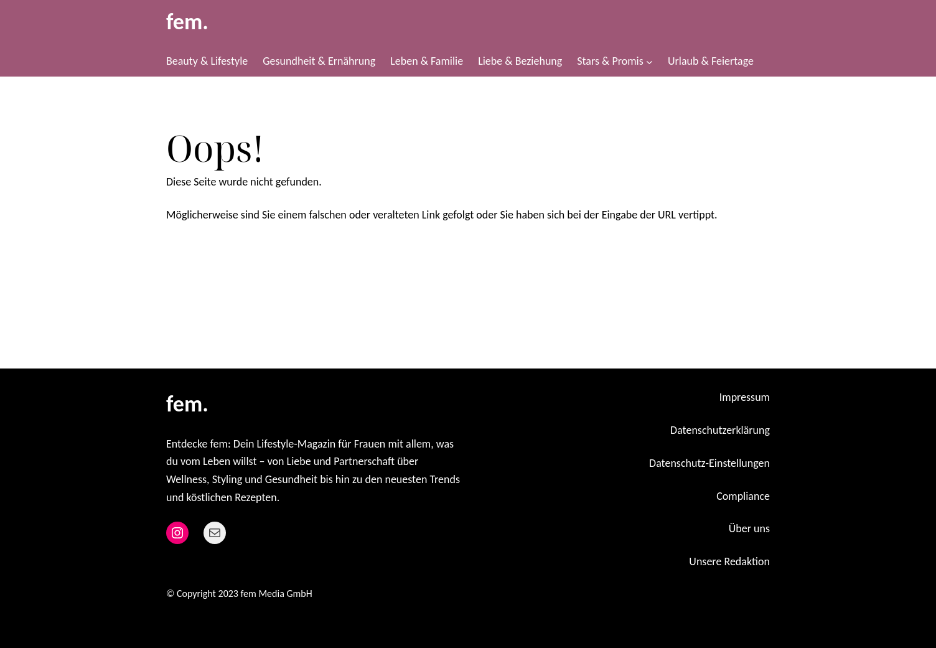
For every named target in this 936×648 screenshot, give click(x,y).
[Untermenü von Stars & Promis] (649, 61)
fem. (187, 21)
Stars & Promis (610, 61)
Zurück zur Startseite (229, 256)
